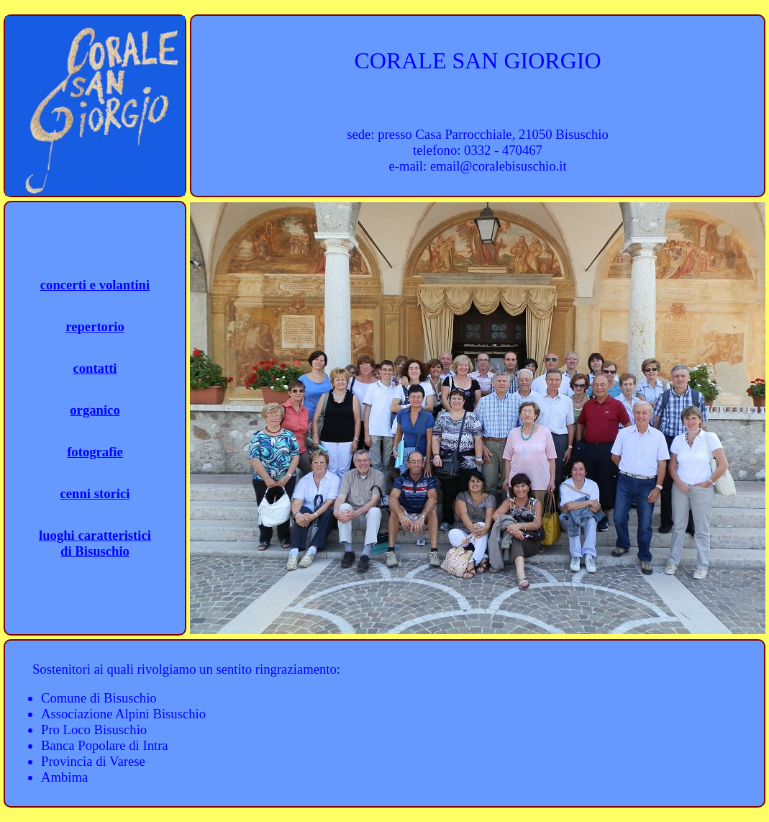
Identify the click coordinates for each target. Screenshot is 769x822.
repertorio (94, 326)
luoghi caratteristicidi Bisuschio (95, 543)
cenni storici (95, 493)
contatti (95, 368)
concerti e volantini (95, 284)
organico (94, 409)
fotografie (95, 451)
